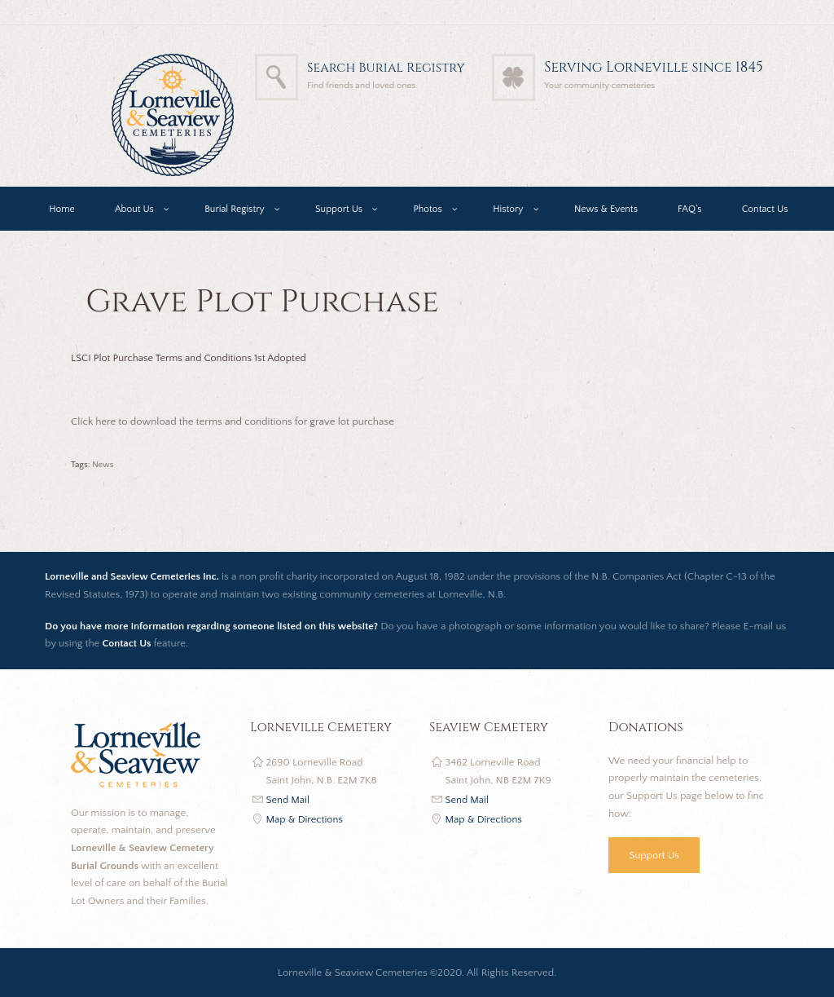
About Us (134, 209)
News (103, 465)
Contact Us (765, 209)
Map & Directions (305, 819)
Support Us (338, 209)
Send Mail (288, 799)
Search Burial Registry (379, 67)
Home (62, 209)
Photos (427, 209)
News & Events (606, 209)
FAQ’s (690, 209)
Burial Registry (234, 209)
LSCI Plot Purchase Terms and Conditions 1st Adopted (192, 358)
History (508, 209)
